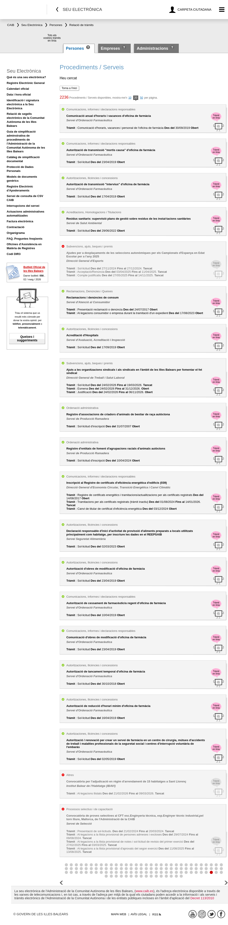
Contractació (15, 227)
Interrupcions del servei (23, 205)
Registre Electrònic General (26, 83)
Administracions (152, 48)
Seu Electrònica (24, 71)
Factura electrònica (20, 221)
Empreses (110, 48)
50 (141, 97)
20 (135, 98)
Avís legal (139, 914)
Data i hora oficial (19, 94)
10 (129, 97)
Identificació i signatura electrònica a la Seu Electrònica (23, 104)
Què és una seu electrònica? (26, 77)
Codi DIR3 (13, 254)
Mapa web (118, 914)
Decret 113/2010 (202, 898)
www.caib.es (144, 891)
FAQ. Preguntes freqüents (24, 238)
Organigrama (16, 233)
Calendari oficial (18, 88)
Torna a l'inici (69, 88)
